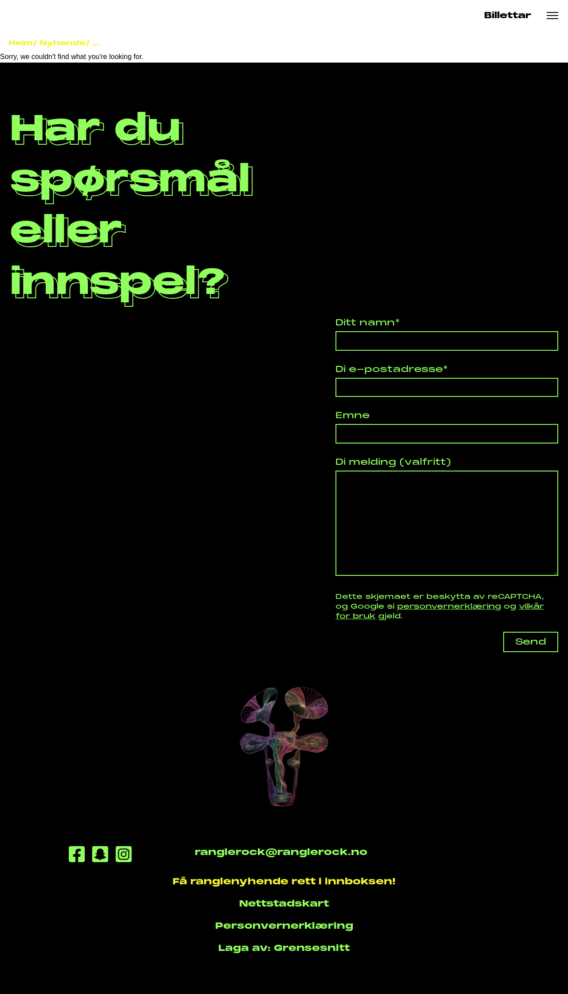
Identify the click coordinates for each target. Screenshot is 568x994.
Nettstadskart (284, 903)
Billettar (507, 15)
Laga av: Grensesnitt (284, 948)
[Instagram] (123, 856)
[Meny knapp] (552, 16)
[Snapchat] (100, 856)
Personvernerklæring (284, 925)
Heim (20, 43)
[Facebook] (77, 856)
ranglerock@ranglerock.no (281, 852)
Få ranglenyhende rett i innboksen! (284, 881)
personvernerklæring (449, 606)
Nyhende (62, 43)
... (95, 43)
